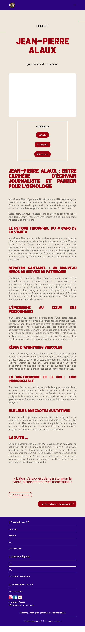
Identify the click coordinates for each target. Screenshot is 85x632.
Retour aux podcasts (21, 495)
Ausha (44, 135)
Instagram (43, 154)
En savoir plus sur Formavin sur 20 (56, 504)
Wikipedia (44, 144)
